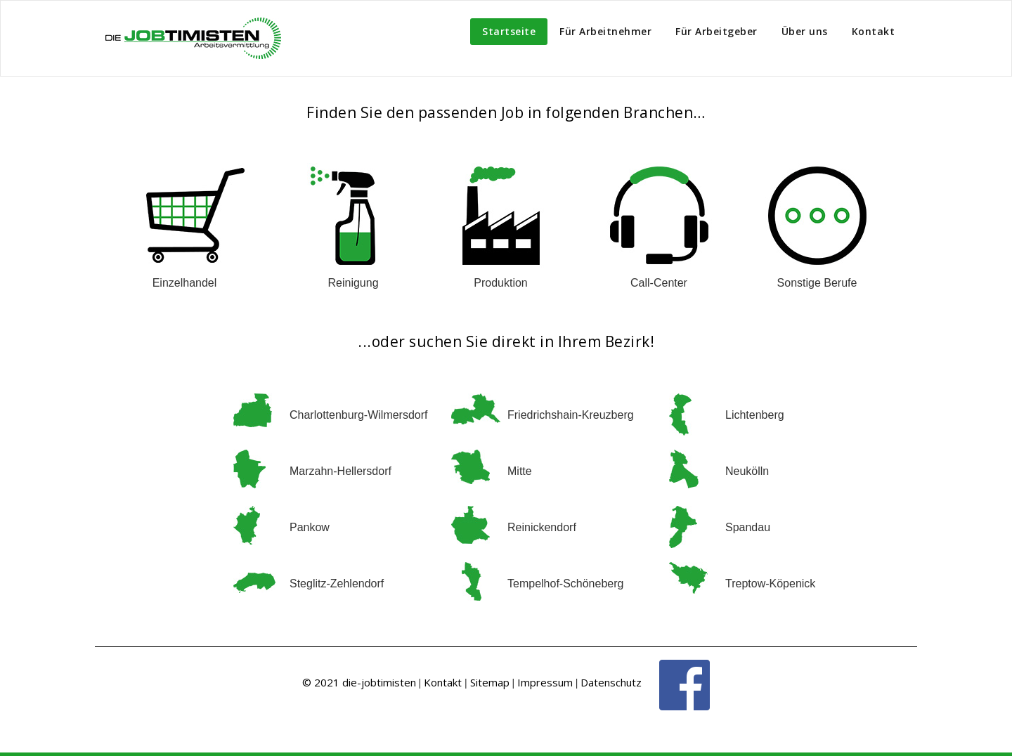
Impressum (545, 682)
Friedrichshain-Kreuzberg (570, 415)
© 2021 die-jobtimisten (359, 682)
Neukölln (747, 471)
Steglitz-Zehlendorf (337, 583)
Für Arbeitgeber (716, 31)
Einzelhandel (185, 283)
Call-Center (658, 283)
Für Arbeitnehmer (605, 31)
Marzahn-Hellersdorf (340, 471)
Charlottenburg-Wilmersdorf (359, 415)
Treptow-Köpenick (770, 583)
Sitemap (490, 682)
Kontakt (873, 31)
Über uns (804, 31)
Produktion (501, 283)
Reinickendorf (541, 527)
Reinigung (352, 283)
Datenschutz (611, 682)
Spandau (747, 527)
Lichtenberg (754, 415)
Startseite (509, 31)
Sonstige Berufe (817, 283)
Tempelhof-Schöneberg (565, 583)
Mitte (519, 471)
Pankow (310, 527)
